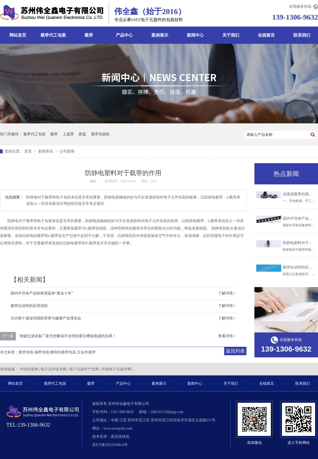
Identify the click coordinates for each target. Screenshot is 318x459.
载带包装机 (100, 134)
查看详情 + (227, 336)
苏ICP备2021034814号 (110, 445)
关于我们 (230, 35)
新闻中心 (195, 35)
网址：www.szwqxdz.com (112, 428)
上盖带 (68, 134)
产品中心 (124, 35)
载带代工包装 (53, 35)
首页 (28, 151)
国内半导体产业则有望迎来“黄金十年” (42, 293)
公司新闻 (67, 151)
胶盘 (82, 134)
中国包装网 (29, 369)
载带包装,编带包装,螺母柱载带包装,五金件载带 (57, 352)
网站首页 (17, 35)
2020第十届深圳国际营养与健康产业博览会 (46, 318)
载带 (89, 35)
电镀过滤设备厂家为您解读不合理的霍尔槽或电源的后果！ (68, 336)
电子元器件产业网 (84, 369)
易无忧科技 (120, 437)
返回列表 (235, 351)
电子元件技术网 (54, 369)
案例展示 (159, 35)
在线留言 (266, 35)
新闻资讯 (46, 151)
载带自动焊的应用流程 (29, 306)
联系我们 (302, 384)
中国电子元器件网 (116, 369)
